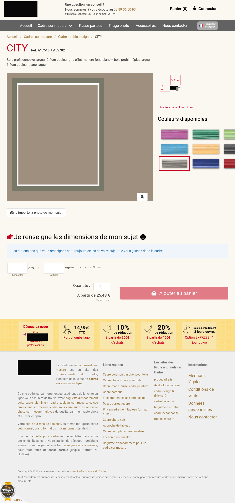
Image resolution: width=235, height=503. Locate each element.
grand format (43, 428)
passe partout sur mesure (79, 445)
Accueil (26, 26)
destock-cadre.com (167, 385)
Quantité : (81, 285)
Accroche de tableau (116, 425)
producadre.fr (163, 379)
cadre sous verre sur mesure (69, 407)
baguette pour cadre (44, 436)
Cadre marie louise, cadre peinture (125, 386)
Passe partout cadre (116, 404)
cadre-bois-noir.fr (165, 401)
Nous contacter (174, 26)
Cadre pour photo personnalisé (123, 431)
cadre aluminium (36, 402)
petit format (25, 428)
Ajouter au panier (174, 293)
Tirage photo (119, 26)
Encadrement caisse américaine (124, 398)
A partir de (93, 295)
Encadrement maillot (117, 437)
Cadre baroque (113, 392)
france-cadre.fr (164, 419)
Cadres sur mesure (38, 37)
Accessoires (146, 26)
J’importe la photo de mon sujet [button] (36, 213)
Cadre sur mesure (52, 26)
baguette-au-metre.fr (168, 407)
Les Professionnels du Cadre (89, 471)
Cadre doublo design (73, 37)
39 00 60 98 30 (125, 9)
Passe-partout (90, 26)
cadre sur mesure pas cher (43, 424)
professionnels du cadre (76, 374)
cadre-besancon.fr (166, 413)
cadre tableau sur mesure (69, 402)
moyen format (66, 428)
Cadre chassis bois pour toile (122, 380)
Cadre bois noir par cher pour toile (125, 374)
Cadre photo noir (114, 420)
